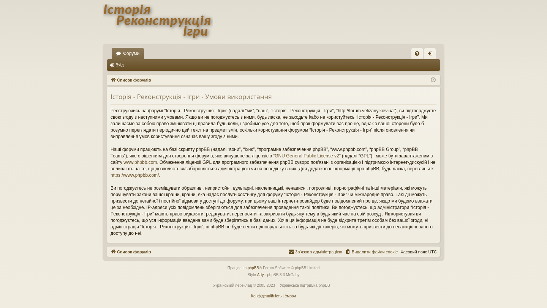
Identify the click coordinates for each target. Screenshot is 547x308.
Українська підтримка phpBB (305, 285)
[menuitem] (417, 53)
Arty (260, 275)
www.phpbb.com (140, 162)
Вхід (119, 65)
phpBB (253, 268)
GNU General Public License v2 (307, 156)
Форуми (131, 53)
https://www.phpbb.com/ (135, 175)
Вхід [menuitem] (432, 55)
